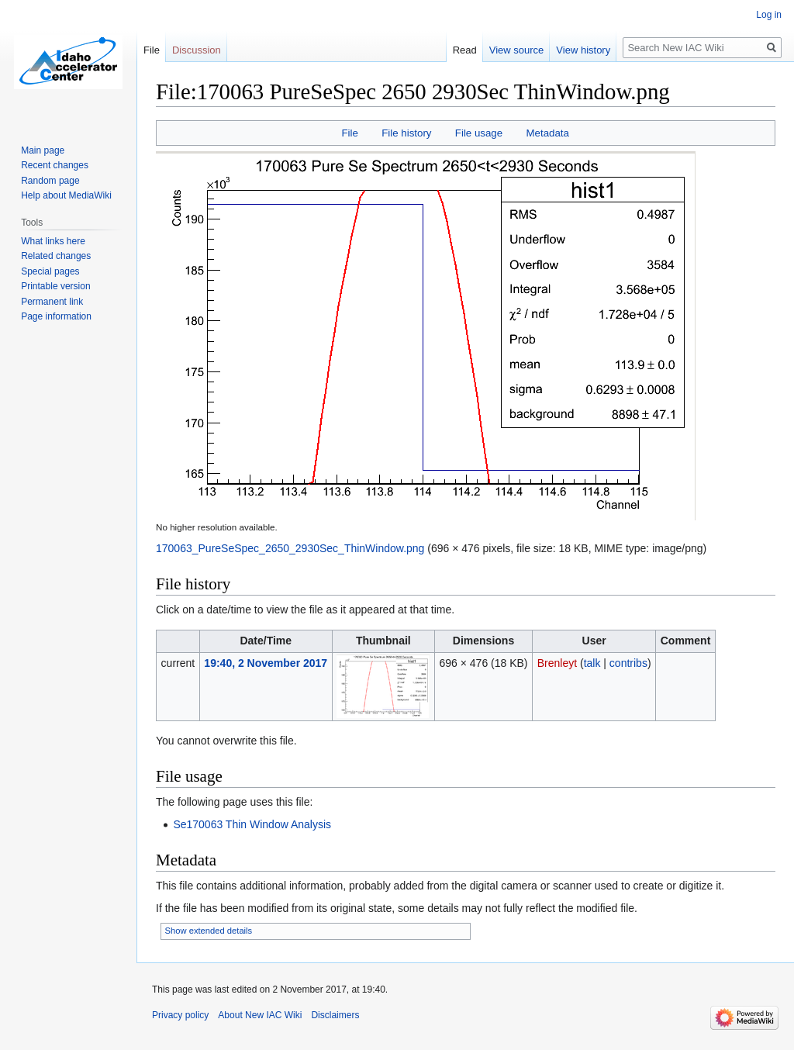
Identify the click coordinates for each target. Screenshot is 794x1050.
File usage (478, 133)
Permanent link (52, 301)
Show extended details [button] (209, 930)
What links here (53, 241)
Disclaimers (335, 1015)
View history (583, 50)
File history (406, 133)
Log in (769, 14)
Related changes (56, 255)
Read (465, 50)
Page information (56, 316)
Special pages (50, 271)
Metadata (547, 133)
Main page (42, 150)
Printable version (55, 286)
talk (592, 663)
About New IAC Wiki (260, 1015)
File (349, 133)
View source (516, 50)
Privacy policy (180, 1015)
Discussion (196, 50)
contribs (628, 663)
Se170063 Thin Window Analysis (252, 824)
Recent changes (54, 165)
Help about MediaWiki (66, 195)
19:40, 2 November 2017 (265, 663)
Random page (50, 180)
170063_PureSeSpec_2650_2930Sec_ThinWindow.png (290, 548)
